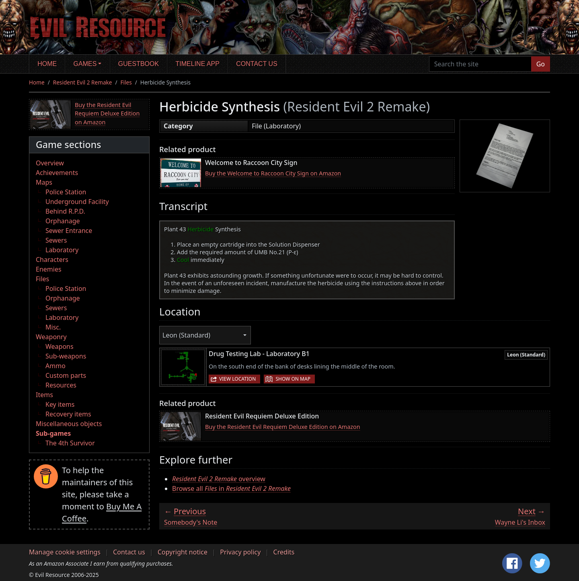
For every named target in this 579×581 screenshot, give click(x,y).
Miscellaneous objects (69, 423)
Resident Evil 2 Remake (82, 82)
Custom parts (65, 375)
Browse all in (231, 488)
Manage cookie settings (65, 552)
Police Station (65, 191)
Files (126, 82)
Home (47, 63)
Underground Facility (77, 201)
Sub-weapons (65, 356)
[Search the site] (480, 64)
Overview (50, 163)
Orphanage (62, 220)
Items (44, 394)
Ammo (55, 365)
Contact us (256, 63)
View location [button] (237, 378)
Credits (284, 552)
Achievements (57, 172)
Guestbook (138, 63)
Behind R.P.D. (65, 211)
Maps (44, 182)
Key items (59, 404)
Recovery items (68, 414)
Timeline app (198, 63)
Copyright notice (182, 552)
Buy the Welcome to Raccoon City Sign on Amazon (273, 173)
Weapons (59, 346)
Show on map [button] (292, 378)
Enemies (49, 269)
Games (85, 63)
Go (540, 64)
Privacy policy (240, 552)
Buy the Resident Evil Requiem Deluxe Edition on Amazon (107, 113)
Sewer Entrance (68, 230)
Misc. (53, 327)
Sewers (56, 240)
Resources (60, 385)
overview (218, 478)
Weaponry (51, 336)
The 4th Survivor (70, 443)
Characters (52, 259)
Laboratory (61, 249)
